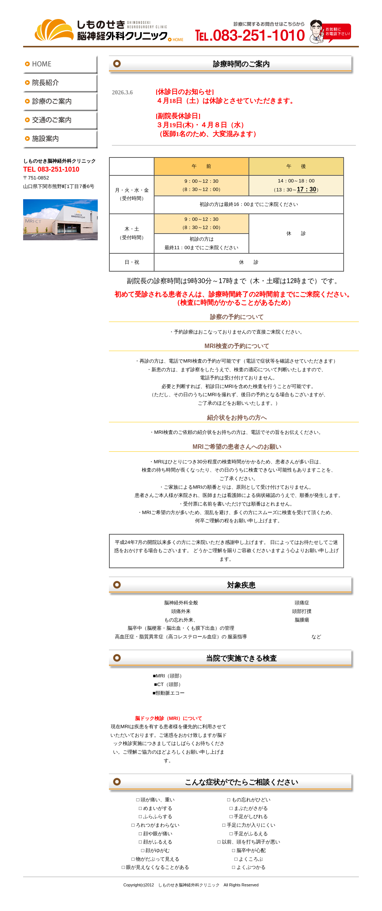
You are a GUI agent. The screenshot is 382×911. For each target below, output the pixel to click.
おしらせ (234, 115)
